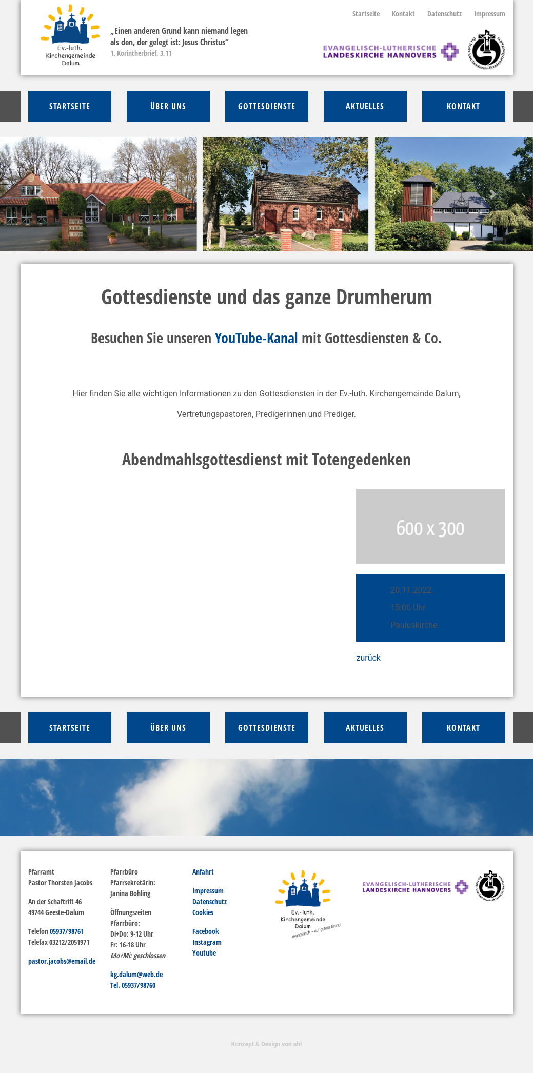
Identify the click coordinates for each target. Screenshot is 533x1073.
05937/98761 (67, 931)
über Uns (168, 106)
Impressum (489, 13)
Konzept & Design (266, 1044)
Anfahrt (203, 872)
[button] (40, 194)
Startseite (366, 13)
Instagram (207, 942)
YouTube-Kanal (256, 337)
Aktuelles (365, 106)
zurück (368, 658)
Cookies (202, 912)
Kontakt (403, 13)
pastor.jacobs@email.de (61, 961)
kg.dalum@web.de (136, 974)
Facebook (205, 931)
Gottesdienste (266, 106)
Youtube (204, 953)
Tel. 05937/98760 (132, 985)
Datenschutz (444, 13)
